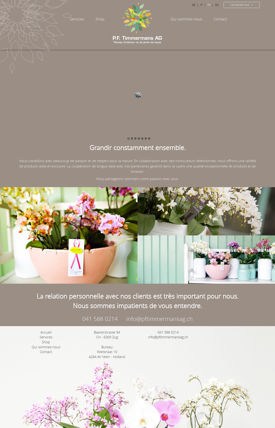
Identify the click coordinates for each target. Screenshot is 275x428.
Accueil (46, 332)
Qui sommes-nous (186, 19)
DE (193, 5)
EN (217, 5)
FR (208, 5)
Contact (220, 19)
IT (201, 5)
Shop (46, 342)
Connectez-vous (241, 4)
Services (46, 337)
